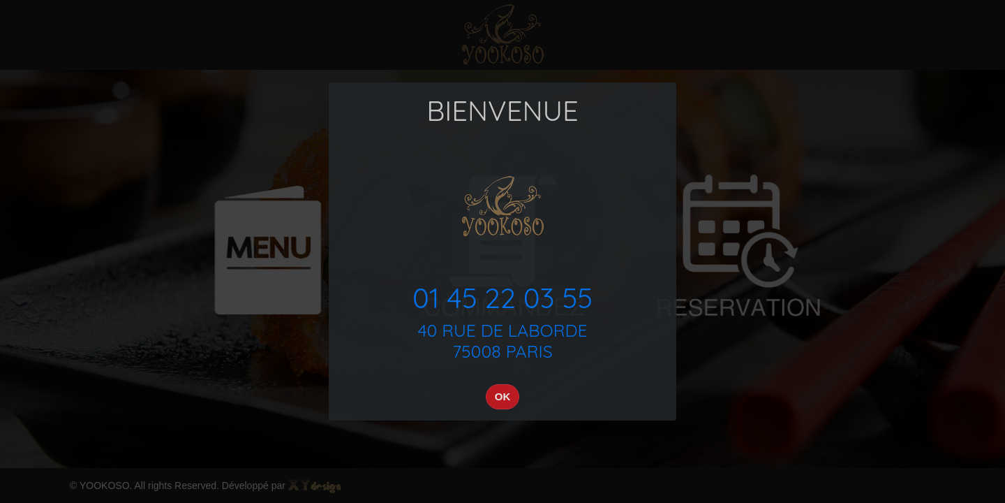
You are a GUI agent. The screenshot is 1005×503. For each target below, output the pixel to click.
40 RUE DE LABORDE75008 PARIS (502, 340)
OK (503, 396)
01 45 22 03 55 (502, 297)
